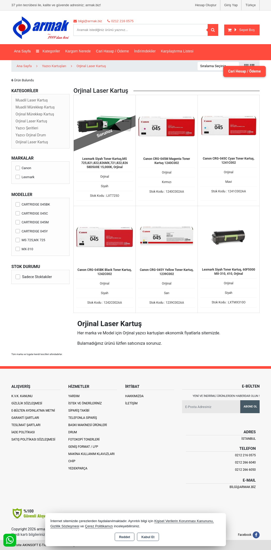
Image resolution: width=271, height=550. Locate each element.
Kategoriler (48, 51)
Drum (72, 432)
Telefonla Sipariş (82, 418)
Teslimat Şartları (26, 425)
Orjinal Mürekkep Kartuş (35, 114)
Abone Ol (250, 406)
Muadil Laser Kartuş (32, 100)
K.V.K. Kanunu (22, 396)
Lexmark (25, 177)
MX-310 (24, 249)
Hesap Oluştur (205, 5)
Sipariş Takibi (78, 410)
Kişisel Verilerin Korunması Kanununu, (184, 521)
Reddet (124, 537)
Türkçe (250, 5)
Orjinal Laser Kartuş (31, 121)
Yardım (74, 396)
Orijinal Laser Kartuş (32, 142)
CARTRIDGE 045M (32, 222)
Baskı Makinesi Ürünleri (87, 425)
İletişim (131, 403)
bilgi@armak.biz (243, 487)
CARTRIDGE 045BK (33, 204)
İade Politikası (23, 432)
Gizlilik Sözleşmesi (26, 403)
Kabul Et (148, 537)
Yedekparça (77, 468)
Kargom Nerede (78, 51)
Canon (23, 168)
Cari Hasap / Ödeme (112, 51)
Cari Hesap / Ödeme (239, 71)
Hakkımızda (134, 396)
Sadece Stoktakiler (34, 276)
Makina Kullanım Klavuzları (91, 454)
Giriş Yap (231, 5)
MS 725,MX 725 (30, 240)
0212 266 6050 (245, 470)
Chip (71, 461)
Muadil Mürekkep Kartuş (35, 107)
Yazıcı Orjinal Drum (31, 135)
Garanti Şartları (25, 418)
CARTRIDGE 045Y (32, 231)
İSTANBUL (249, 439)
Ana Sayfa (22, 51)
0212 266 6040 (245, 462)
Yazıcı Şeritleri (27, 128)
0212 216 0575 (245, 455)
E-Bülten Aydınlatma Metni (33, 410)
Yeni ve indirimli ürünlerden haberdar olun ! (226, 396)
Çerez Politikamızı (99, 526)
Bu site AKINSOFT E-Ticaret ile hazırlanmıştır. (44, 545)
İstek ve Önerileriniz (85, 403)
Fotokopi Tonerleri (84, 439)
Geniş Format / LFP (83, 447)
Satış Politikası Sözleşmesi (33, 439)
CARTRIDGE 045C (32, 213)
